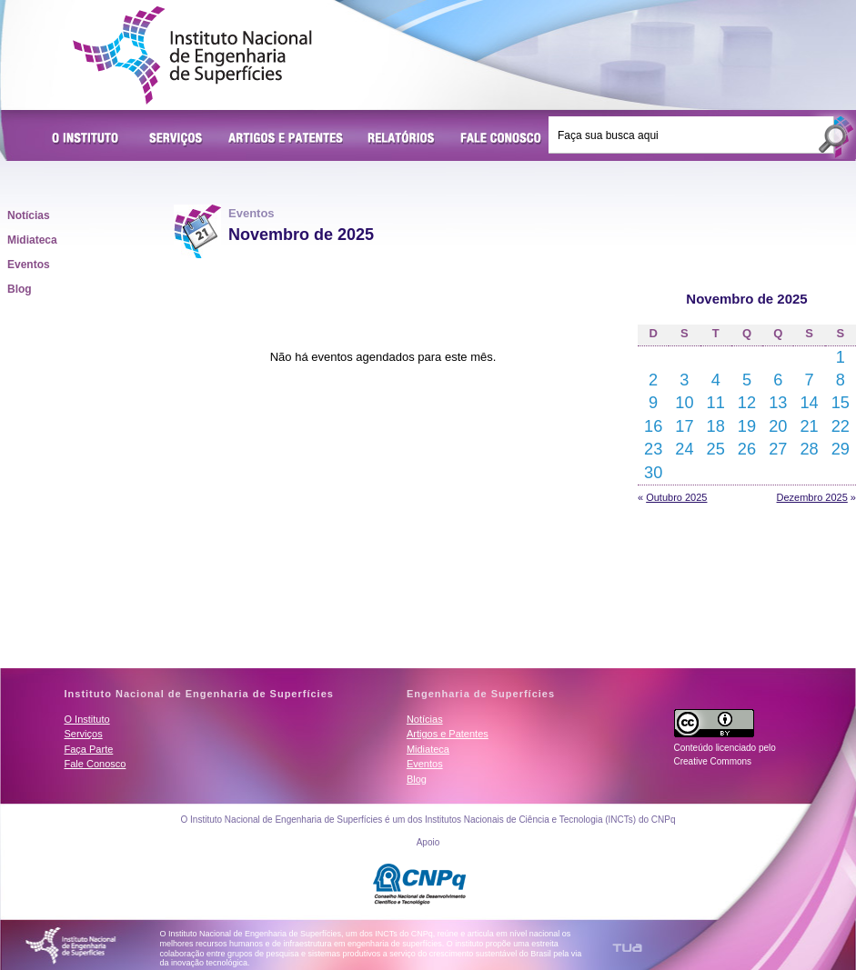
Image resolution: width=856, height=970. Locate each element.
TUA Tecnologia (627, 947)
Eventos (28, 264)
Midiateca (32, 240)
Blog (19, 289)
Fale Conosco (501, 139)
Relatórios (402, 139)
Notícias (28, 215)
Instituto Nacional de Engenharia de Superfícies (192, 55)
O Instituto (88, 139)
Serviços (176, 139)
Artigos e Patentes (285, 139)
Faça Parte (89, 749)
